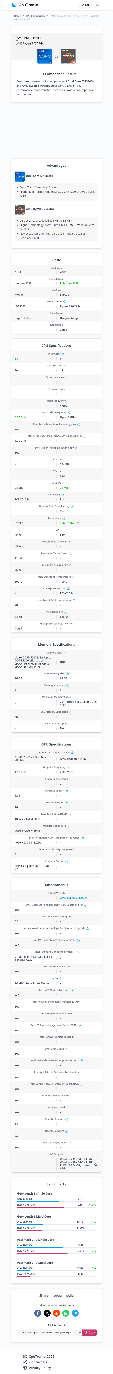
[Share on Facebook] (37, 1313)
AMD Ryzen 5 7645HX (40, 209)
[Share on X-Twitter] (47, 1313)
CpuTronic (24, 5)
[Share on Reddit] (56, 1313)
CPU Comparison (35, 16)
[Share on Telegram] (75, 1313)
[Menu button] (97, 5)
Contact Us (38, 1362)
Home (17, 16)
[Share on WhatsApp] (65, 1313)
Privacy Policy (40, 1368)
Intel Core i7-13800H (39, 176)
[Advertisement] (56, 130)
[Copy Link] (89, 1332)
